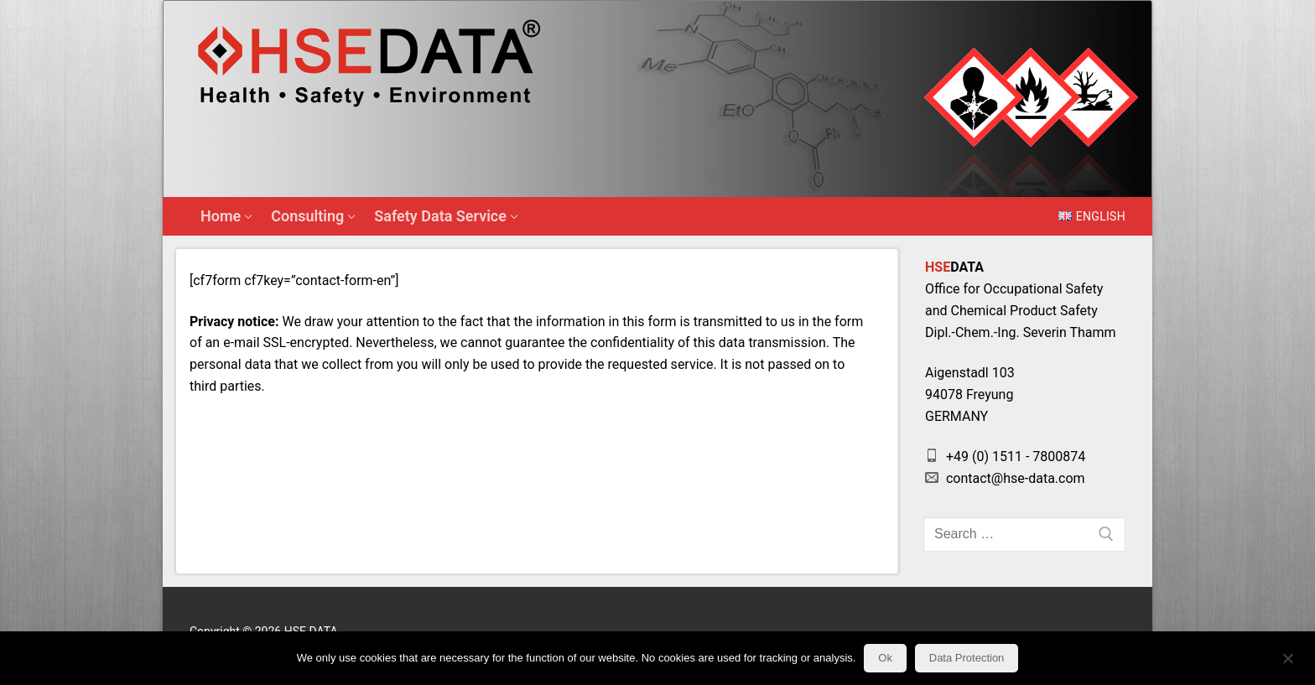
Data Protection (967, 657)
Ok (885, 657)
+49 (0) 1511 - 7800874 (1005, 456)
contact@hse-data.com (1005, 478)
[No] (1288, 664)
